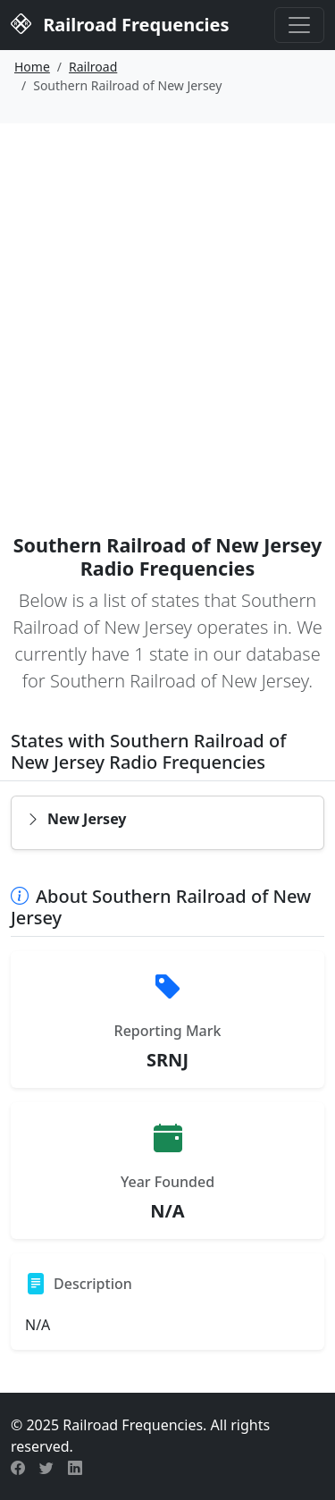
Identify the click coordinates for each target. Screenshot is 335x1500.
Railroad (93, 66)
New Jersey (76, 819)
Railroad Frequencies (120, 23)
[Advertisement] (167, 300)
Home (32, 66)
